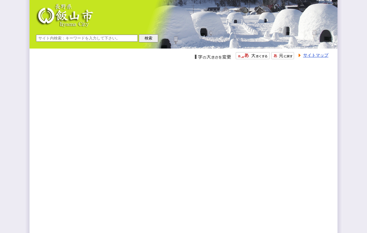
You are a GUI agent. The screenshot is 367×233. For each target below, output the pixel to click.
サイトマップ (315, 55)
